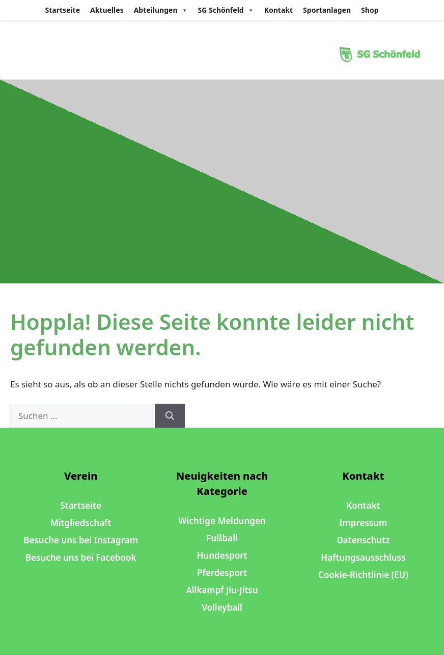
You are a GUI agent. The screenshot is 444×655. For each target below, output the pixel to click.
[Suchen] (170, 416)
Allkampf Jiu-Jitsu (222, 590)
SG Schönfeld (226, 10)
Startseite (62, 10)
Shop (369, 10)
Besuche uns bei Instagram (80, 540)
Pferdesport (222, 573)
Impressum (363, 523)
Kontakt (278, 10)
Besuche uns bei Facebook (80, 557)
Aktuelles (107, 10)
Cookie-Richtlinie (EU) (363, 575)
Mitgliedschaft (80, 523)
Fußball (222, 538)
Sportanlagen (327, 10)
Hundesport (222, 555)
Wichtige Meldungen (221, 521)
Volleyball (222, 607)
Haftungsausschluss (363, 557)
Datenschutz (363, 540)
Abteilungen (161, 10)
